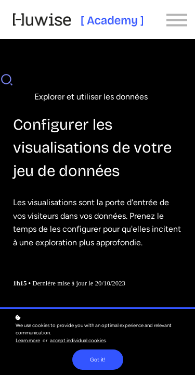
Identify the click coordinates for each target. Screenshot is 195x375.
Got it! (98, 359)
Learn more (28, 340)
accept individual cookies (78, 340)
